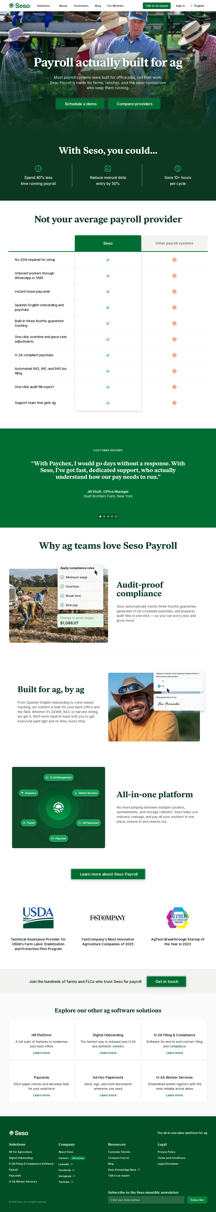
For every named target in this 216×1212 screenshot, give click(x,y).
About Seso (66, 1151)
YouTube (64, 1181)
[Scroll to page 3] (108, 516)
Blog (111, 1163)
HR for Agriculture (20, 1151)
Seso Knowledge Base (122, 1169)
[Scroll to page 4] (112, 516)
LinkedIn (64, 1164)
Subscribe (197, 1200)
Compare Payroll (118, 1157)
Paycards (15, 1175)
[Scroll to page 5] (116, 516)
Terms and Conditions (171, 1157)
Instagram (65, 1176)
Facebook (65, 1170)
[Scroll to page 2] (104, 516)
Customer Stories (119, 1151)
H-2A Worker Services (23, 1181)
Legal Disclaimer (168, 1163)
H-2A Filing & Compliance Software (31, 1163)
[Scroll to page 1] (100, 516)
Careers (64, 1158)
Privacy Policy (166, 1151)
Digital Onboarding (21, 1157)
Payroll (13, 1169)
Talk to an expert (119, 1175)
